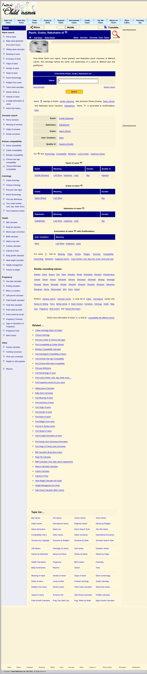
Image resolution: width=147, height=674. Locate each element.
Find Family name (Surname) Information (51, 442)
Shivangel (111, 280)
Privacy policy (107, 667)
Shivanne (81, 284)
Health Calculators (38, 562)
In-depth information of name (15, 102)
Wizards (9, 369)
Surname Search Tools (105, 540)
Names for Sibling (41, 304)
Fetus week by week (14, 310)
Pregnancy (43, 309)
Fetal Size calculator (14, 305)
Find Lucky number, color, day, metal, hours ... (53, 378)
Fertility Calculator (103, 595)
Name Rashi (50, 38)
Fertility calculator (13, 286)
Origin (69, 254)
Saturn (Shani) (109, 101)
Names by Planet (59, 554)
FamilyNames (87, 21)
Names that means (72, 309)
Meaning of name (13, 54)
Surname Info (58, 595)
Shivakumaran (109, 275)
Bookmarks (136, 667)
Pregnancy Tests (12, 331)
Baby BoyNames (21, 21)
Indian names (36, 524)
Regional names (80, 524)
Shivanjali (54, 284)
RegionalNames (61, 21)
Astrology (38, 38)
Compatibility (61, 154)
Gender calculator (13, 347)
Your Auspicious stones (15, 211)
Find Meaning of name (44, 398)
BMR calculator (12, 237)
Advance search (109, 87)
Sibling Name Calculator (44, 388)
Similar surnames (13, 134)
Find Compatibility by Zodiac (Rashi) (49, 345)
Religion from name (14, 83)
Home (9, 667)
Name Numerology (13, 78)
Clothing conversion (14, 352)
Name (76, 38)
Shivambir (62, 280)
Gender (78, 254)
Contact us (92, 667)
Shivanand (81, 280)
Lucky (76, 175)
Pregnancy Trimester (14, 319)
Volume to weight (13, 270)
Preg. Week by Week (82, 601)
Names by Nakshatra (39, 554)
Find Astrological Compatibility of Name (50, 354)
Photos (52, 667)
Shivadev (71, 275)
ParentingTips (140, 21)
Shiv (58, 275)
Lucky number (83, 154)
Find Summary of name (44, 403)
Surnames (89, 304)
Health (106, 304)
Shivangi (37, 284)
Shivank (63, 284)
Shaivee (37, 275)
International (98, 299)
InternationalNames (74, 21)
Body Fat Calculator (43, 457)
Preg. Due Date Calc (61, 601)
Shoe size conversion (14, 357)
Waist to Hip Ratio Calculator (46, 466)
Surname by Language (40, 540)
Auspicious (68, 175)
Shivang (101, 280)
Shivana (71, 280)
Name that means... (14, 108)
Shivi (64, 289)
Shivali (45, 280)
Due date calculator (13, 281)
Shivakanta (88, 275)
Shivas (46, 289)
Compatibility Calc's (39, 535)
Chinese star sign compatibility (13, 161)
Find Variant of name (43, 431)
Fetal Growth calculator (15, 300)
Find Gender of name (43, 412)
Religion (87, 254)
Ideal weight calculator (15, 260)
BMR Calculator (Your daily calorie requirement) (54, 462)
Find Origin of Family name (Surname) (50, 446)
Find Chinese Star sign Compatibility (49, 359)
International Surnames (105, 535)
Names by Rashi (80, 554)
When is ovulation (13, 291)
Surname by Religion (61, 540)
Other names (58, 535)
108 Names (35, 548)
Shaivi (44, 275)
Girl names (57, 518)
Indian (88, 299)
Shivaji (79, 275)
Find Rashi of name (43, 417)
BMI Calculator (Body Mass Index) (48, 452)
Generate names (64, 299)
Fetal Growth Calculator (40, 601)
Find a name (11, 37)
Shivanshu (110, 284)
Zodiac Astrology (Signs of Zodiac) (48, 330)
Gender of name (12, 68)
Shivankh (72, 284)
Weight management (14, 265)
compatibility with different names (101, 318)
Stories (77, 568)
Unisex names (80, 518)
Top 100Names (100, 21)
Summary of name (13, 59)
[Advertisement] (97, 346)
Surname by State (81, 540)
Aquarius (105, 175)
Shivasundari (56, 289)
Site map (71, 667)
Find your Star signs (14, 190)
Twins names (101, 518)
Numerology (50, 154)
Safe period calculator (14, 296)
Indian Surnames (81, 535)
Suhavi (77, 289)
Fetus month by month (15, 314)
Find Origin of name (43, 407)
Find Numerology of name (45, 373)
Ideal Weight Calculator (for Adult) (48, 481)
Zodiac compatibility (14, 150)
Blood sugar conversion (15, 232)
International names (60, 524)
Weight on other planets (15, 361)
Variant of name (37, 595)
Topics (107, 38)
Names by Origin (102, 554)
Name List (57, 529)
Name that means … (104, 587)
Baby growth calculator (15, 256)
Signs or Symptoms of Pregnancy (15, 325)
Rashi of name (12, 73)
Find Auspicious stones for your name (50, 382)
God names (78, 548)
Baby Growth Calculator (105, 601)
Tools (100, 38)
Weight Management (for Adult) (47, 485)
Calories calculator (13, 246)
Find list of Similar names (45, 426)
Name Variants (77, 304)
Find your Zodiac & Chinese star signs (50, 340)
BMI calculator (11, 222)
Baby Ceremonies (38, 568)
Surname (83, 38)
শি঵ (41, 101)
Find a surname (12, 120)
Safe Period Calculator (83, 595)
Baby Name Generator (44, 393)
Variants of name (13, 97)
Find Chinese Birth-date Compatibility (50, 363)
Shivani (46, 284)
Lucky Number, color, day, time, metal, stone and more (92, 259)
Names (18, 667)
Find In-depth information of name (48, 436)
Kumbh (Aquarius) (67, 101)
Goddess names (102, 548)
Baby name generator (14, 41)
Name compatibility (13, 146)
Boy (88, 175)
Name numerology (103, 576)
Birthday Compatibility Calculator (48, 349)
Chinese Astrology (13, 185)
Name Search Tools (82, 529)
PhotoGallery (127, 21)
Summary (96, 254)
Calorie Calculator (42, 471)
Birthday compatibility (14, 155)
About (81, 667)
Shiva (36, 110)
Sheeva (52, 275)
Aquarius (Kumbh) (66, 144)
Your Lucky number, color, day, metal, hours (15, 205)
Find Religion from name (45, 421)
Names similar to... (13, 92)
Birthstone (72, 154)
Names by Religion (103, 524)
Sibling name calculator (15, 49)
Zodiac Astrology (12, 180)
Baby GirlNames (8, 21)
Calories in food (12, 251)
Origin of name (12, 64)
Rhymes (56, 568)
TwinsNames (34, 21)
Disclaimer (122, 667)
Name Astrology (38, 87)
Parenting (99, 562)
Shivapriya (38, 289)
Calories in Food (41, 476)
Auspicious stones (97, 154)
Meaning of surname (14, 125)
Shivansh (90, 284)
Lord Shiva (57, 175)
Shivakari (97, 275)
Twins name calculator (15, 87)
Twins (52, 304)
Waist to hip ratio (12, 241)
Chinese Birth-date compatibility (13, 167)
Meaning (61, 254)
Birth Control (11, 335)
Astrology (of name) (60, 548)
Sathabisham (69, 106)
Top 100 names (102, 529)
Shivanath (92, 280)
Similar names (61, 304)
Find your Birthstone (14, 199)
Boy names (35, 518)
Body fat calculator (13, 227)
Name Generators (38, 529)
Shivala (37, 280)
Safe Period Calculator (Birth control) (49, 490)
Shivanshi (100, 284)
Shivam (53, 280)
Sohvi (70, 289)
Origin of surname (13, 129)
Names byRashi (47, 21)
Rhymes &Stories (114, 21)
